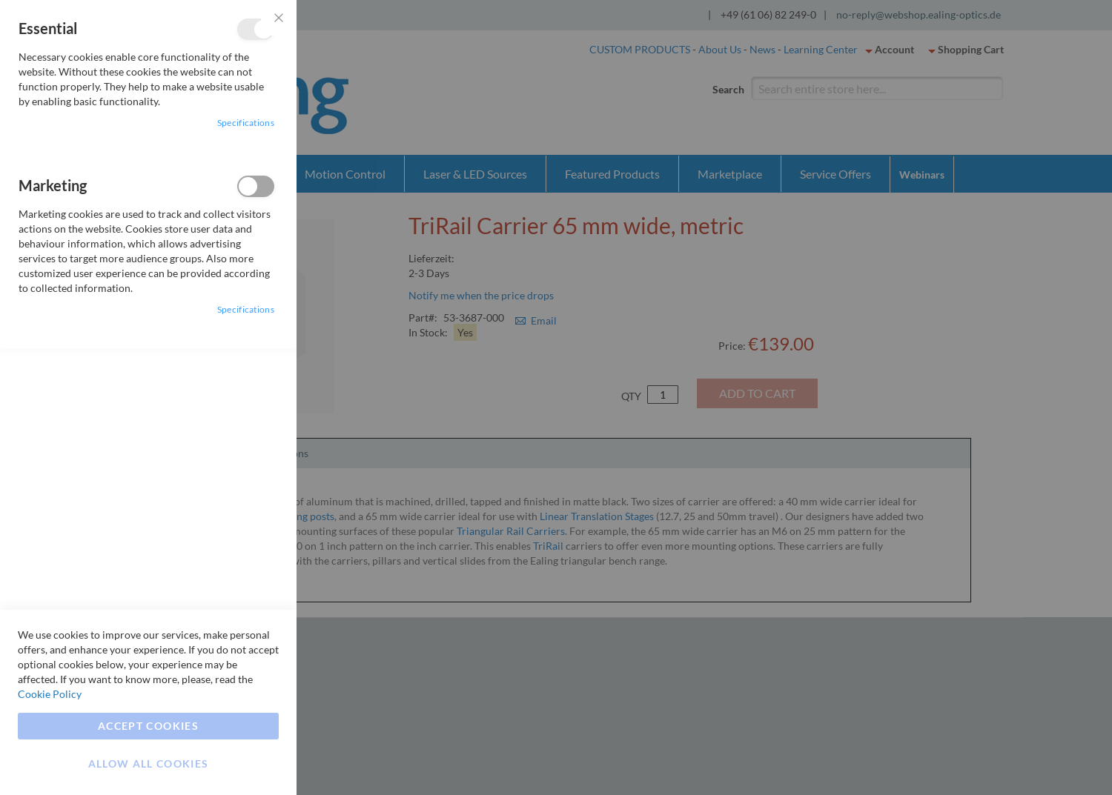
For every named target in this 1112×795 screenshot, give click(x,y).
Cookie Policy (50, 694)
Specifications (245, 122)
